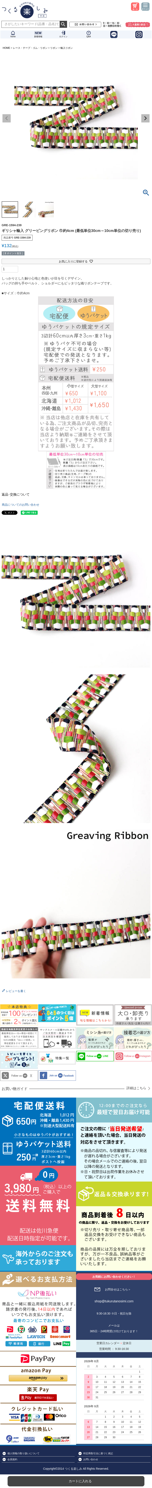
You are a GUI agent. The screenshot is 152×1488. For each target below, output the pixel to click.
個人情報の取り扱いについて (23, 1453)
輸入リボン (66, 48)
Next (145, 118)
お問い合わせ (90, 1459)
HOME (6, 48)
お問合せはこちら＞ (118, 1289)
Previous (6, 118)
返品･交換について (16, 494)
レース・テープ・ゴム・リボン (30, 48)
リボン (54, 48)
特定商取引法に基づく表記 (98, 1453)
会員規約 (12, 1459)
